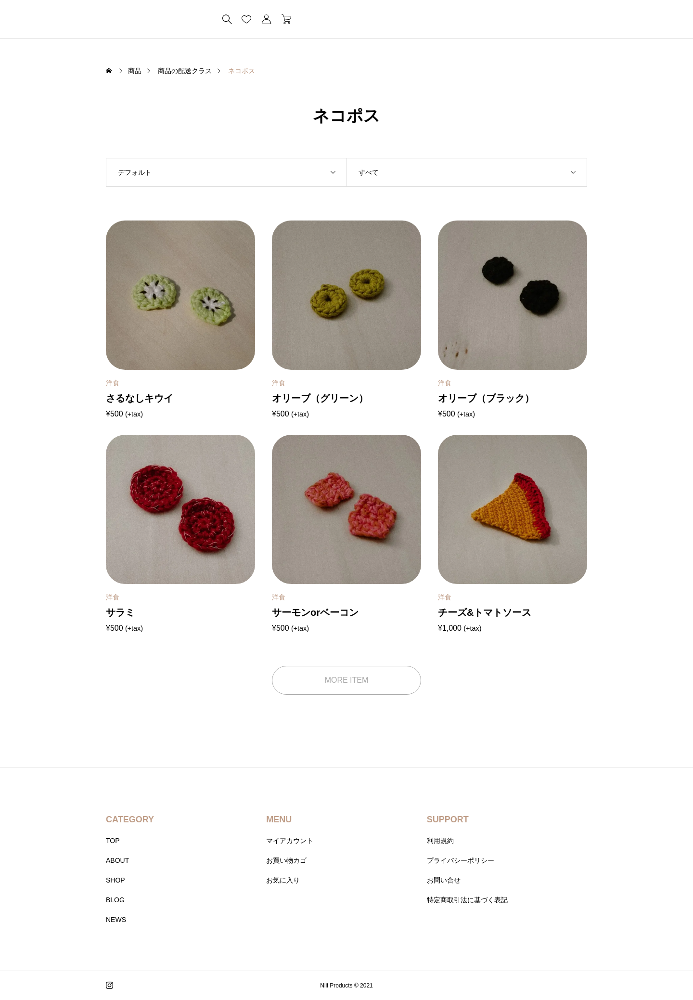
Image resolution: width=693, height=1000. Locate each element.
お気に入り (283, 880)
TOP (113, 840)
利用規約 (440, 840)
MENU (279, 819)
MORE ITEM (347, 680)
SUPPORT (448, 819)
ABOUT (117, 860)
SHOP (115, 880)
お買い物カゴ (286, 860)
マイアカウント (289, 840)
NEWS (116, 919)
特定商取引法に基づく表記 (467, 900)
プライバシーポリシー (460, 860)
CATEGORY (130, 819)
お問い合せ (444, 880)
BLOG (115, 900)
